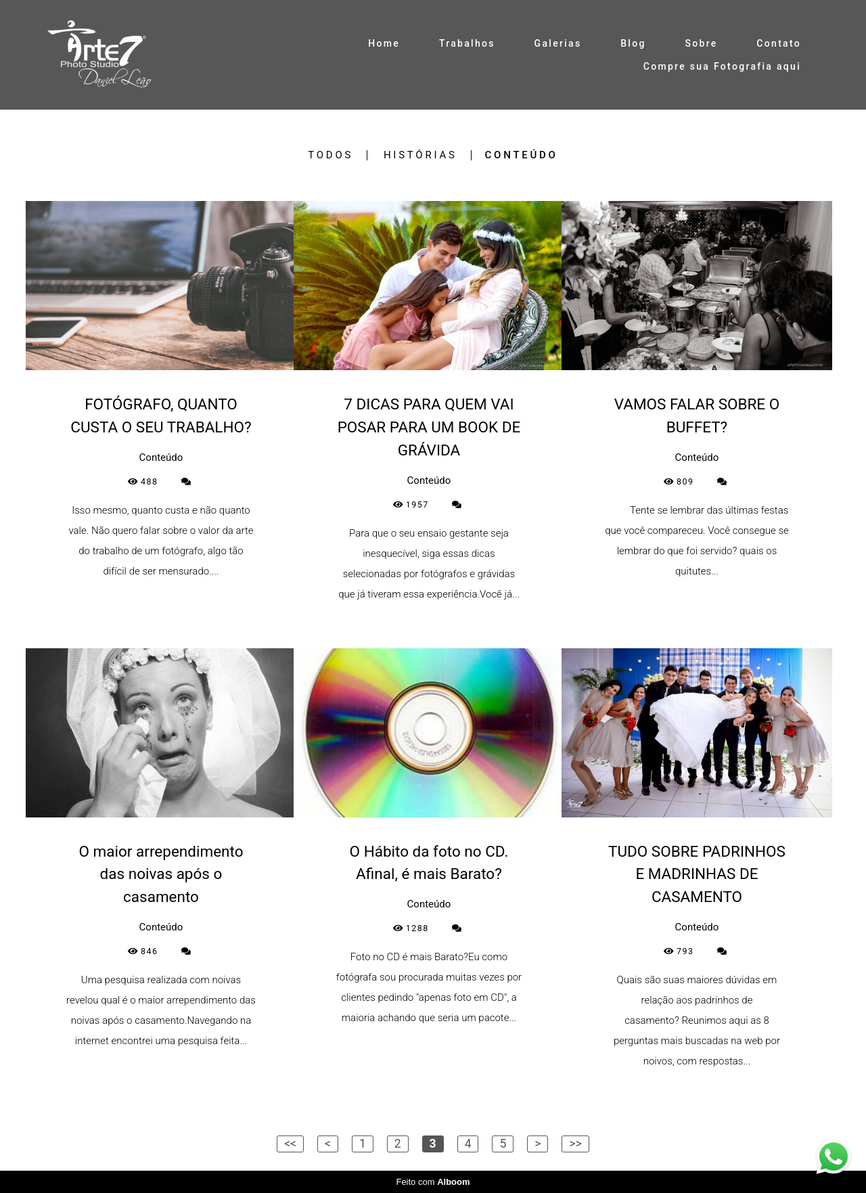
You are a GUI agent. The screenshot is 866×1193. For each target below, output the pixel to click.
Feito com (433, 1182)
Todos (330, 155)
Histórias (420, 155)
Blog (633, 43)
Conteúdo (521, 155)
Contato (778, 43)
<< (290, 1143)
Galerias (558, 43)
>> (575, 1143)
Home (384, 43)
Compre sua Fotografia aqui (722, 66)
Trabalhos (467, 43)
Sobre (701, 43)
